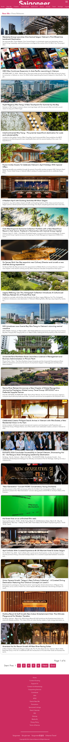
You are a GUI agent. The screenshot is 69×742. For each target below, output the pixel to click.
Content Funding (34, 681)
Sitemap (34, 716)
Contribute (34, 692)
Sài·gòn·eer (26, 735)
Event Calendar (35, 710)
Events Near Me (35, 701)
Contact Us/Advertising (34, 687)
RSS (35, 713)
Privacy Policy (35, 722)
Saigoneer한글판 (38, 735)
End (53, 665)
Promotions (34, 704)
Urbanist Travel (50, 735)
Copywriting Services (34, 689)
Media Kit (35, 719)
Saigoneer (16, 735)
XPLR (34, 698)
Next (45, 665)
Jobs (34, 695)
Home (35, 678)
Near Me (6, 13)
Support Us (34, 684)
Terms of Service (35, 725)
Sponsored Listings (35, 707)
